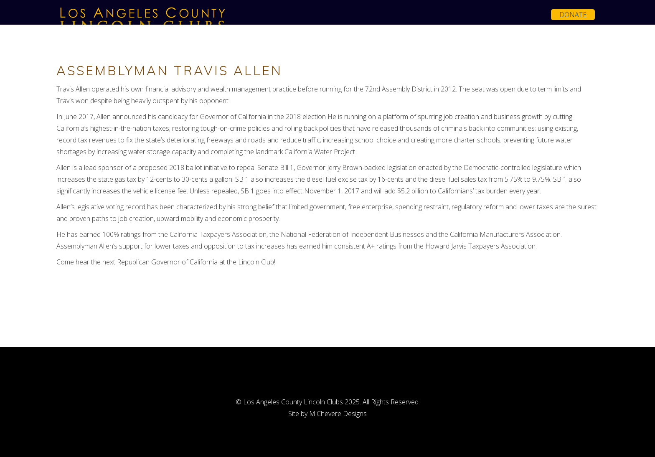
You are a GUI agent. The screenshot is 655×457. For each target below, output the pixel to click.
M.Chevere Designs (338, 413)
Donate (572, 14)
